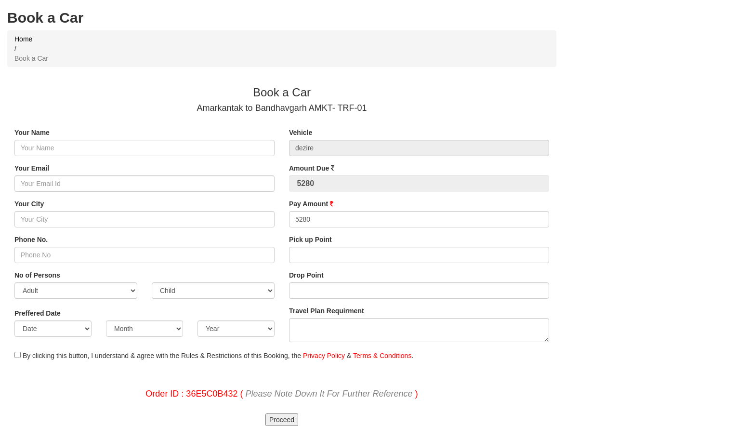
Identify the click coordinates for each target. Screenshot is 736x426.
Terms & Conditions (382, 355)
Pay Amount (311, 204)
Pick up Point (310, 239)
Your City (29, 204)
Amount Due (311, 168)
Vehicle (300, 132)
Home (23, 39)
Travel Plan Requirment (326, 311)
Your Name (32, 132)
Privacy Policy (324, 355)
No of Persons (37, 275)
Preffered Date (37, 313)
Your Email (31, 168)
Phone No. (31, 239)
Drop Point (306, 275)
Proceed (281, 420)
